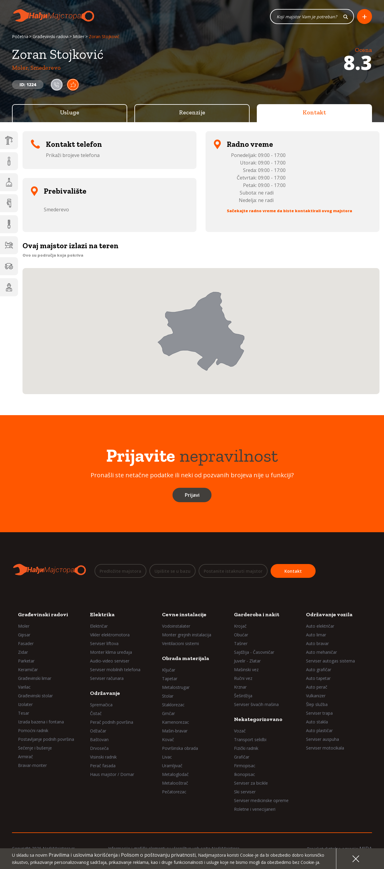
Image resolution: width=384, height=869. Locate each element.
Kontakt (314, 112)
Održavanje (105, 693)
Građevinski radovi (50, 37)
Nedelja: (248, 200)
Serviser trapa (319, 713)
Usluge (69, 112)
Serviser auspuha (322, 739)
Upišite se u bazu (172, 571)
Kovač (168, 739)
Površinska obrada (180, 748)
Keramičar (28, 669)
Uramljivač (172, 765)
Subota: (248, 193)
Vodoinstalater (176, 626)
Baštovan (99, 739)
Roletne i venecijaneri (254, 809)
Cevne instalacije (184, 614)
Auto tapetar (318, 678)
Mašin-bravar (175, 731)
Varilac (24, 687)
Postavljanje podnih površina (46, 739)
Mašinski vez (246, 669)
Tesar (23, 713)
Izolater (25, 704)
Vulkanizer (316, 696)
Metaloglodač (175, 774)
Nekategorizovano (258, 719)
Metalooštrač (175, 783)
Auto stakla (317, 722)
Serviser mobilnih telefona (115, 669)
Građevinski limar (34, 678)
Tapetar (169, 678)
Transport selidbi (250, 739)
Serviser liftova (104, 643)
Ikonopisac (244, 774)
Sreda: (250, 170)
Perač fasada (103, 765)
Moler (78, 37)
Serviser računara (107, 678)
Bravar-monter (32, 765)
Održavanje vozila (329, 614)
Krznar (240, 687)
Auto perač (316, 687)
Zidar (23, 652)
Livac (167, 757)
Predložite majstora (120, 571)
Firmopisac (244, 765)
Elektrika (102, 614)
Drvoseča (99, 748)
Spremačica (101, 705)
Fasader (26, 643)
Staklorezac (173, 705)
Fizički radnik (246, 748)
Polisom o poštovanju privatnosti (158, 855)
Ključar (168, 670)
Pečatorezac (174, 792)
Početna (20, 37)
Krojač (240, 626)
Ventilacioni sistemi (180, 643)
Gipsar (24, 635)
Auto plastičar (319, 730)
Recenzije (192, 112)
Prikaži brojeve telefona (73, 155)
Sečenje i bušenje (35, 748)
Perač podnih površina (111, 722)
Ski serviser (245, 792)
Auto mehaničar (321, 652)
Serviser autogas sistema (330, 661)
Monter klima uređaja (111, 652)
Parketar (26, 661)
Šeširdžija (243, 696)
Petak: (250, 185)
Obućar (241, 635)
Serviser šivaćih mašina (256, 704)
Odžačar (98, 731)
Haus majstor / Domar (112, 774)
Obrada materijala (185, 658)
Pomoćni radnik (33, 730)
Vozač (240, 731)
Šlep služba (317, 704)
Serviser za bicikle (251, 783)
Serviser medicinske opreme (261, 800)
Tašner (241, 643)
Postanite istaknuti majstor (233, 571)
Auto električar (320, 626)
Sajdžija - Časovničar (254, 652)
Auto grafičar (318, 669)
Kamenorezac (175, 722)
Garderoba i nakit (256, 614)
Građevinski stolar (35, 696)
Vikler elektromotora (110, 635)
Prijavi (192, 495)
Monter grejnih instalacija (186, 635)
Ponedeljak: (244, 155)
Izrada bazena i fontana (41, 722)
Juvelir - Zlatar (247, 661)
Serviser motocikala (325, 748)
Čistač (96, 713)
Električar (99, 626)
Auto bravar (317, 643)
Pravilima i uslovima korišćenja (83, 855)
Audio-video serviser (109, 661)
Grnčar (168, 713)
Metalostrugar (176, 687)
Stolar (167, 696)
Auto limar (316, 635)
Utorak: (248, 163)
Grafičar (241, 757)
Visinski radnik (103, 757)
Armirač (25, 756)
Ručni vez (243, 678)
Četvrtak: (247, 178)
